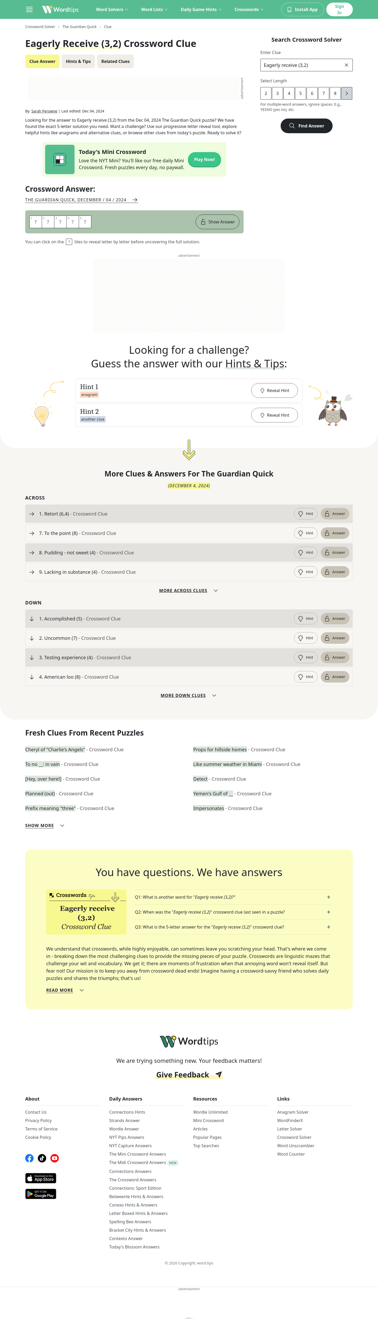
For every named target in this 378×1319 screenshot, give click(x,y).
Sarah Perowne (44, 111)
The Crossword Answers (132, 1180)
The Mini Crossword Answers (137, 1154)
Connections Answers (130, 1171)
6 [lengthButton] (312, 93)
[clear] (346, 65)
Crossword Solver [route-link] (40, 26)
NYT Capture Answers (130, 1146)
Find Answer (306, 126)
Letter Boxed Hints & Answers (138, 1213)
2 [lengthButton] (266, 93)
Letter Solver (289, 1129)
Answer (334, 514)
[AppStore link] (63, 1178)
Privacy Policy (38, 1120)
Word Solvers (112, 9)
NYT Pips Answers (126, 1137)
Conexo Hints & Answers (133, 1205)
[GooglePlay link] (63, 1194)
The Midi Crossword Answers (137, 1162)
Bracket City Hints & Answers (137, 1230)
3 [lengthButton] (277, 93)
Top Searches (206, 1146)
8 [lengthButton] (335, 93)
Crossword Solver (294, 1137)
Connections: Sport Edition (135, 1188)
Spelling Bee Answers (130, 1222)
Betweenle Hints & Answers (136, 1196)
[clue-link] (164, 513)
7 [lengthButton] (323, 93)
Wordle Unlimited (210, 1112)
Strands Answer (124, 1120)
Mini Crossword (208, 1120)
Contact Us (35, 1112)
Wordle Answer (124, 1129)
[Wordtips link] (60, 9)
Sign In (339, 9)
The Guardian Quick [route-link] (79, 26)
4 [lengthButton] (289, 93)
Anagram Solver (293, 1112)
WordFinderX (290, 1120)
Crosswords (249, 9)
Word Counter (291, 1154)
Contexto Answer (126, 1238)
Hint (305, 514)
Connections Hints (127, 1112)
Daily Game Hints (201, 9)
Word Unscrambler (295, 1146)
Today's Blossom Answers (134, 1247)
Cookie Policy (38, 1137)
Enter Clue (270, 52)
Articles (200, 1129)
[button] (189, 390)
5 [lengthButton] (300, 93)
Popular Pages (207, 1137)
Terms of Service (41, 1129)
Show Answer (217, 222)
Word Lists (154, 9)
